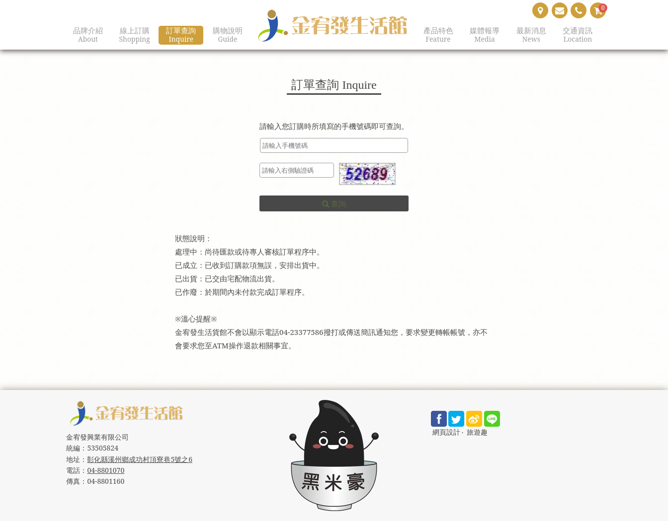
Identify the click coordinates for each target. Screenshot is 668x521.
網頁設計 (446, 432)
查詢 (334, 203)
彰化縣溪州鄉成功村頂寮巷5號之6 (139, 459)
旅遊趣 (477, 432)
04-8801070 (105, 470)
